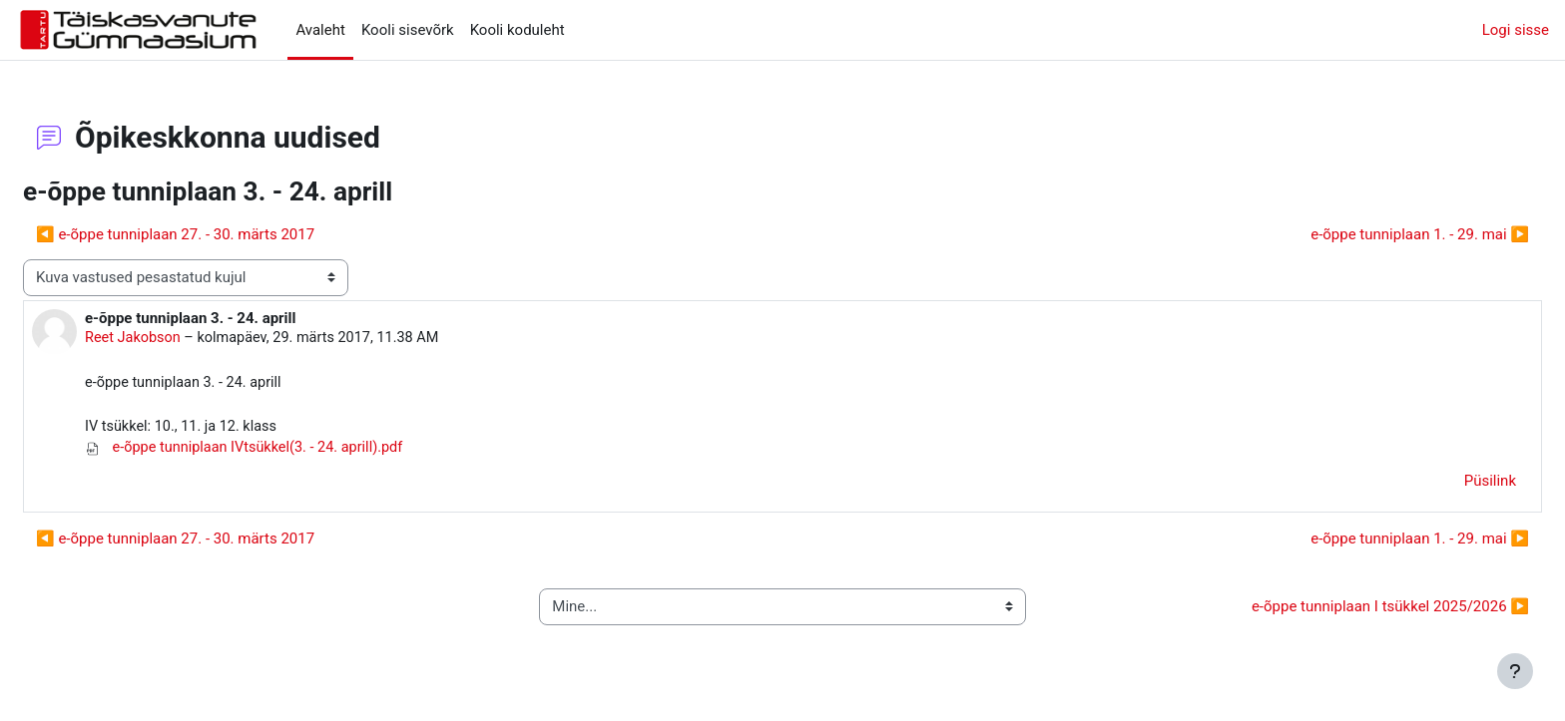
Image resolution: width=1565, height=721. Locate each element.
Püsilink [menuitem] (1442, 486)
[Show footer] (1515, 671)
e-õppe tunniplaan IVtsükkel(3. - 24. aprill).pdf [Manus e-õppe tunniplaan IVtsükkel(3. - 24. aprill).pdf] (297, 452)
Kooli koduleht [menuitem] (517, 30)
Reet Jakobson (182, 338)
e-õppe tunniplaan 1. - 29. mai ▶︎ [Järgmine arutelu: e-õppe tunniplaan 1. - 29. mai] (1372, 234)
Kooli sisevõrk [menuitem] (407, 30)
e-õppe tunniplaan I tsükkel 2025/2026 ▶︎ (1342, 611)
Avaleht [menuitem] (320, 30)
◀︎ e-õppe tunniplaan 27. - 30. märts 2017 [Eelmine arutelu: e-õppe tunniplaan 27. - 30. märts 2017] (223, 234)
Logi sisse (1515, 30)
